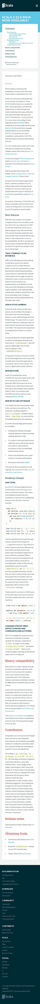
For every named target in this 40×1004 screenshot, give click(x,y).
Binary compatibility (12, 47)
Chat (3, 913)
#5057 (8, 133)
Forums (4, 910)
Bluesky (5, 968)
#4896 (21, 123)
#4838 (13, 128)
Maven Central (25, 853)
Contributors (10, 51)
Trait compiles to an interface (17, 34)
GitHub (4, 962)
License (4, 950)
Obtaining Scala (11, 57)
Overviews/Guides (8, 881)
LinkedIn (5, 976)
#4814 (8, 128)
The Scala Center (8, 919)
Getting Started (7, 875)
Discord (5, 974)
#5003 (8, 104)
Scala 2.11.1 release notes (17, 716)
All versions (6, 896)
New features (11, 32)
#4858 (8, 141)
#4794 (10, 635)
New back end (13, 37)
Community (6, 904)
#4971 (8, 117)
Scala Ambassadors (8, 907)
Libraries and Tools (8, 916)
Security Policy (7, 953)
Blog (3, 944)
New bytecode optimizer (16, 38)
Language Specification (10, 884)
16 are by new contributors (19, 161)
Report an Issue (7, 933)
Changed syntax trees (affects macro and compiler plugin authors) (20, 44)
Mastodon (5, 965)
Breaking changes (13, 40)
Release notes (10, 54)
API (3, 878)
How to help (6, 930)
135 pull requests (25, 158)
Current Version (7, 893)
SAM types (12, 41)
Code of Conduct (8, 947)
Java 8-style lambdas (15, 35)
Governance (6, 941)
